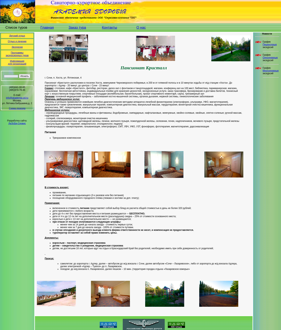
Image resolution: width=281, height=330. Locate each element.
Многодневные (271, 70)
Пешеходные (270, 44)
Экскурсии (17, 47)
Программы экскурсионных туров (17, 54)
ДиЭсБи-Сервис (17, 123)
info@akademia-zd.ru (17, 97)
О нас (141, 27)
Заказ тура (77, 27)
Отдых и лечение (17, 41)
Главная (47, 27)
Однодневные (270, 57)
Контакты (109, 27)
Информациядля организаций (17, 62)
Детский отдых (17, 35)
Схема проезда (17, 108)
